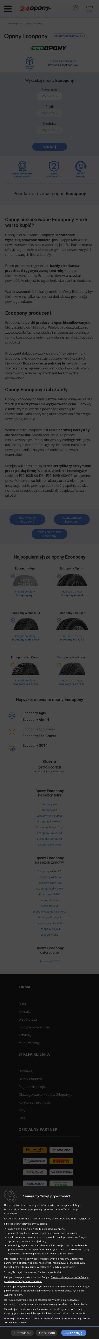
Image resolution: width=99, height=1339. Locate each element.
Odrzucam (47, 1333)
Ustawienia (22, 1333)
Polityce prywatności (49, 1272)
